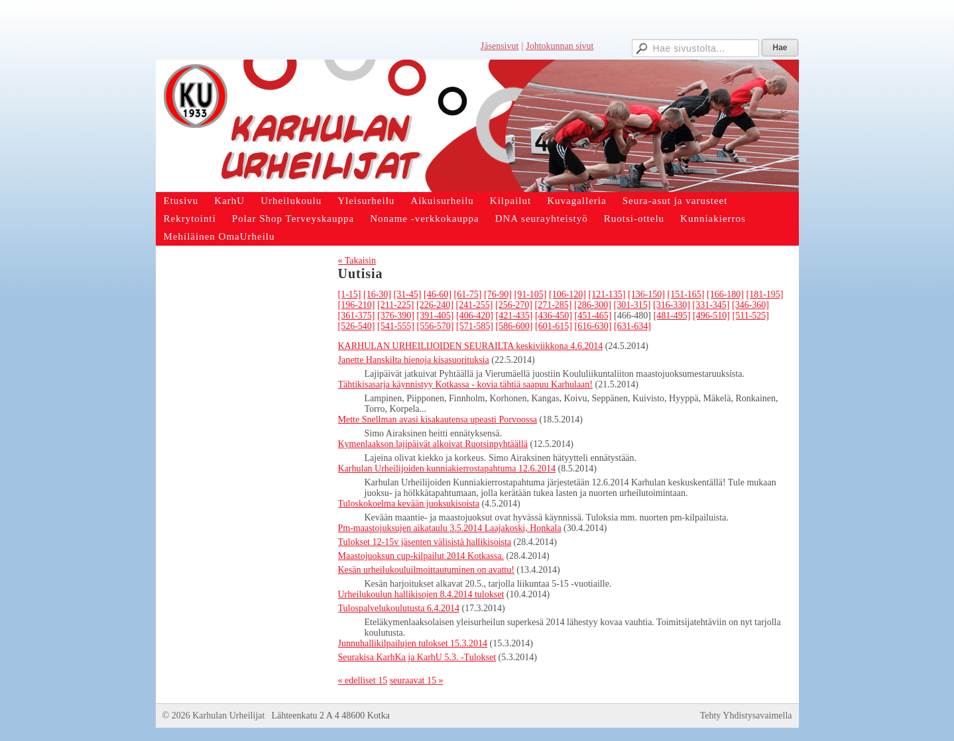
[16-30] (377, 294)
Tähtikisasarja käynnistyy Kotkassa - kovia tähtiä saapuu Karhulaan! (465, 384)
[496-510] (711, 316)
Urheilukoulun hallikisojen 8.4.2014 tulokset (421, 594)
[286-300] (592, 305)
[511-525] (751, 316)
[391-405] (435, 316)
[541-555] (395, 326)
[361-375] (356, 316)
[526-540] (356, 326)
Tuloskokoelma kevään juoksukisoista (408, 504)
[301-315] (631, 305)
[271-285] (552, 305)
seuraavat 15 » (417, 680)
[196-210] (356, 305)
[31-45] (408, 294)
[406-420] (474, 316)
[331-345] (710, 305)
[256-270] (513, 305)
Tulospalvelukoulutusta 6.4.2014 (398, 608)
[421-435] (514, 316)
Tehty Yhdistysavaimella (746, 715)
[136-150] (646, 294)
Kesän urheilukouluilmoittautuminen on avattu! (426, 570)
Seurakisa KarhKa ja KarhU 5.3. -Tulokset (417, 657)
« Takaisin (357, 261)
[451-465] (593, 316)
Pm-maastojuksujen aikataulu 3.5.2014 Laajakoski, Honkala (450, 528)
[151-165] (686, 294)
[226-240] (434, 305)
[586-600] (514, 326)
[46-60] (437, 294)
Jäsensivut (500, 46)
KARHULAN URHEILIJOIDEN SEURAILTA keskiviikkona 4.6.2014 (470, 346)
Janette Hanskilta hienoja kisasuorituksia (413, 360)
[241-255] (474, 305)
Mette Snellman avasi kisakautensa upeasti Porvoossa (438, 419)
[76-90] (498, 294)
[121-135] (607, 294)
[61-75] (468, 294)
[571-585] (474, 326)
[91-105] (530, 294)
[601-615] (553, 326)
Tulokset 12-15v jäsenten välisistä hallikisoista (425, 542)
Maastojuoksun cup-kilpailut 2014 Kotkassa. (421, 556)
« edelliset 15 (363, 680)
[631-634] (632, 326)
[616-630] (593, 326)
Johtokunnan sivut (559, 46)
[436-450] (553, 316)
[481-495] (672, 316)
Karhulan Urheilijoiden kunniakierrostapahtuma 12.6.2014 (447, 468)
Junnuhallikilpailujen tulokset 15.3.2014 (413, 643)
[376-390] (395, 316)
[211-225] (395, 305)
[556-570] (435, 326)
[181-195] (765, 294)
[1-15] (349, 294)
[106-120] (567, 294)
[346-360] (750, 305)
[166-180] (725, 294)
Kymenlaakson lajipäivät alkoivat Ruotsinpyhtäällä (433, 444)
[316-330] (671, 305)
